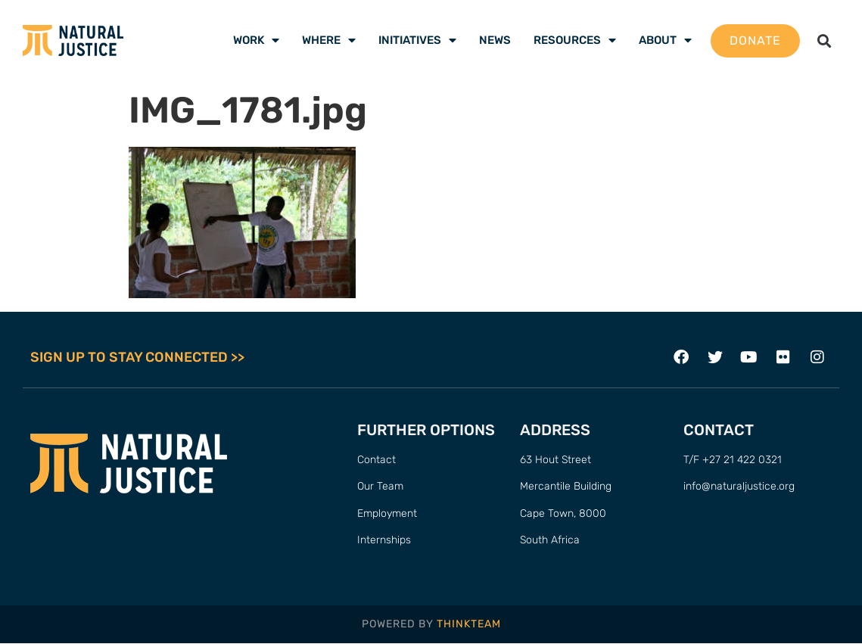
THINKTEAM (469, 624)
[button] (823, 40)
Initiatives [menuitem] (417, 40)
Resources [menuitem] (575, 40)
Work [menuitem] (256, 40)
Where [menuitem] (329, 40)
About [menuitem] (665, 40)
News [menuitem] (495, 40)
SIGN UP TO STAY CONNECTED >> (137, 357)
